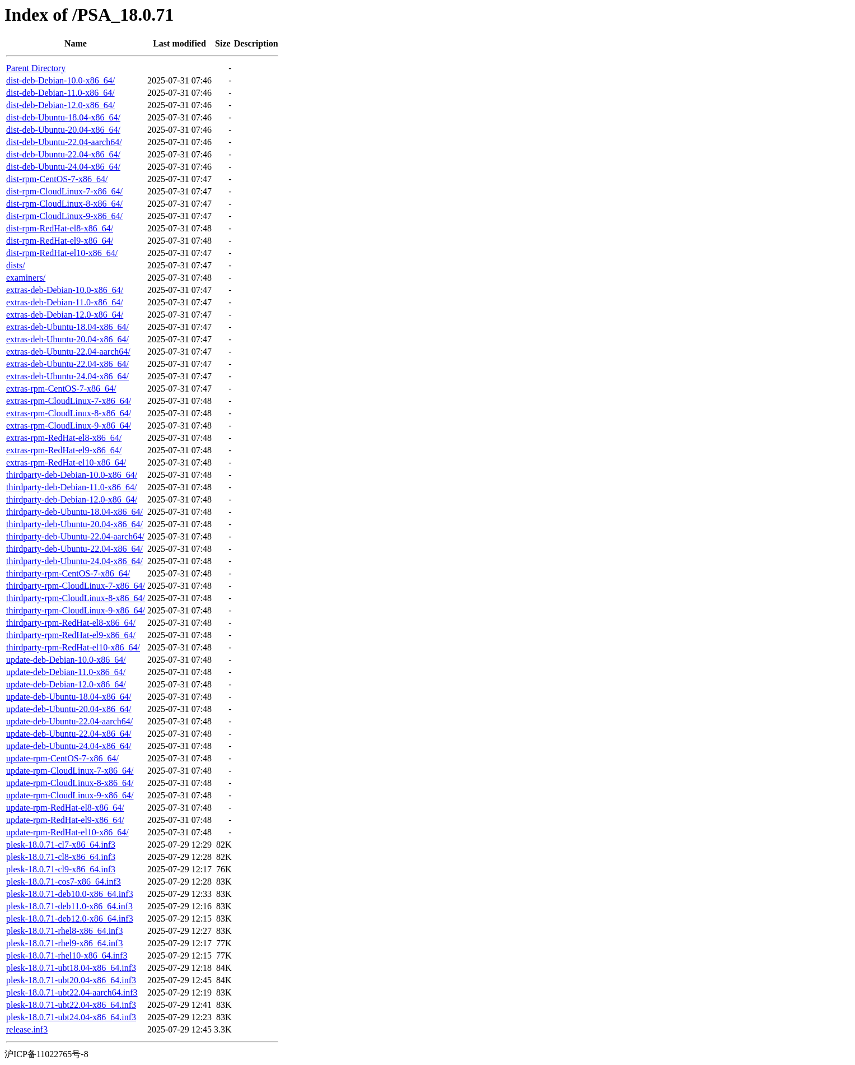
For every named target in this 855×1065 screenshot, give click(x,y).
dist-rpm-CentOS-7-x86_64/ (57, 179)
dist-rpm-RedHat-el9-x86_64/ (59, 240)
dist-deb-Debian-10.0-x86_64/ (60, 80)
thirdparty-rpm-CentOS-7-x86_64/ (68, 573)
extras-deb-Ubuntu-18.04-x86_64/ (67, 327)
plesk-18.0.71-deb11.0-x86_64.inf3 (69, 906)
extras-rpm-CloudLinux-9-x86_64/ (68, 425)
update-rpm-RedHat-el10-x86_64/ (67, 832)
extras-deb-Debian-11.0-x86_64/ (64, 302)
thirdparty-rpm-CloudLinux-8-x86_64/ (75, 598)
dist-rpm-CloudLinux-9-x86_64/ (64, 216)
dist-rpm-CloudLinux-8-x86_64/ (64, 203)
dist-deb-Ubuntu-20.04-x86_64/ (63, 129)
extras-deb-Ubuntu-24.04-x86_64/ (67, 376)
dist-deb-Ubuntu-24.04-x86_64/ (63, 166)
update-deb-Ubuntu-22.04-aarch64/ (69, 721)
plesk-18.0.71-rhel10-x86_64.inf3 (66, 955)
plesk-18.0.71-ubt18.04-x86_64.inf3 (71, 968)
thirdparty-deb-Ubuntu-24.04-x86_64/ (74, 561)
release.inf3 (27, 1029)
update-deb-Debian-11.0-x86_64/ (65, 672)
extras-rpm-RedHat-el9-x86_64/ (64, 450)
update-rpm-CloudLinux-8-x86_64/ (70, 783)
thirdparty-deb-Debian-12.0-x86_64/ (71, 499)
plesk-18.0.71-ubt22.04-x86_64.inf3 (71, 1005)
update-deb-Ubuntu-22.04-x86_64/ (69, 733)
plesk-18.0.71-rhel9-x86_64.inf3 (64, 943)
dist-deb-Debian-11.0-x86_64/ (60, 92)
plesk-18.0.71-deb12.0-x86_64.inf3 (69, 918)
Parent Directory (36, 68)
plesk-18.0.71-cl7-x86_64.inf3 (60, 844)
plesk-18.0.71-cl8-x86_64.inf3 (60, 857)
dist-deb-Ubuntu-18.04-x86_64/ (63, 117)
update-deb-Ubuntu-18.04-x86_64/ (69, 696)
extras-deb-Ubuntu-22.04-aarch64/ (68, 351)
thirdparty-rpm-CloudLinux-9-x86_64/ (75, 610)
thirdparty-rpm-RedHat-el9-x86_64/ (71, 635)
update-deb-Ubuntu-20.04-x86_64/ (69, 709)
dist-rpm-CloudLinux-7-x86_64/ (64, 191)
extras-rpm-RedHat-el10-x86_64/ (66, 462)
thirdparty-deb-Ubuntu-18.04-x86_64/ (74, 512)
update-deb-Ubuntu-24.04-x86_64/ (69, 746)
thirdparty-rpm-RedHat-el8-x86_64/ (71, 622)
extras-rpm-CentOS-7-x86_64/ (61, 388)
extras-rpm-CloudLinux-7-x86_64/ (68, 401)
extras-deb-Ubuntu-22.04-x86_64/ (67, 364)
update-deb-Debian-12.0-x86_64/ (66, 684)
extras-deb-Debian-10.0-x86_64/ (64, 290)
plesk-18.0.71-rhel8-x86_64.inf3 (64, 931)
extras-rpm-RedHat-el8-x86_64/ (64, 438)
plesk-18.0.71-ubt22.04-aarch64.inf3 (72, 992)
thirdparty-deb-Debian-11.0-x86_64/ (71, 487)
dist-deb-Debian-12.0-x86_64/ (60, 105)
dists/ (15, 265)
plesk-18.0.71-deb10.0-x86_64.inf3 (69, 894)
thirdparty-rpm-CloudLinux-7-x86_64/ (75, 585)
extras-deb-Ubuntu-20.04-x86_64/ (67, 339)
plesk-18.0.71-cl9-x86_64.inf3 (60, 869)
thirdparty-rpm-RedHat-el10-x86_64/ (73, 647)
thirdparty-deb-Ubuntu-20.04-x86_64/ (74, 524)
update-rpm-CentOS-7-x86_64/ (62, 758)
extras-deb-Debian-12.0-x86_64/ (64, 314)
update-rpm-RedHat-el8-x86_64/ (65, 807)
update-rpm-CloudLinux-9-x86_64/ (70, 795)
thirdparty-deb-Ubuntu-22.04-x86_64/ (74, 549)
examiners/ (25, 277)
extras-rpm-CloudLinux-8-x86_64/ (68, 413)
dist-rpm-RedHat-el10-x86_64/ (62, 253)
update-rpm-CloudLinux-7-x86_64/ (70, 770)
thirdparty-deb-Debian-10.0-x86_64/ (71, 475)
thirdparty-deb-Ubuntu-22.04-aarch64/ (75, 536)
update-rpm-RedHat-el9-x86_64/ (65, 820)
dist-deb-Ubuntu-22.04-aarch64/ (64, 142)
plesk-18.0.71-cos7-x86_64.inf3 (63, 881)
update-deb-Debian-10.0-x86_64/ (66, 659)
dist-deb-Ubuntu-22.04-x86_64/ (63, 154)
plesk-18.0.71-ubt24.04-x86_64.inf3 (71, 1017)
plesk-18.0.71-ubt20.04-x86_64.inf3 (71, 980)
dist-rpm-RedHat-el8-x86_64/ (59, 228)
